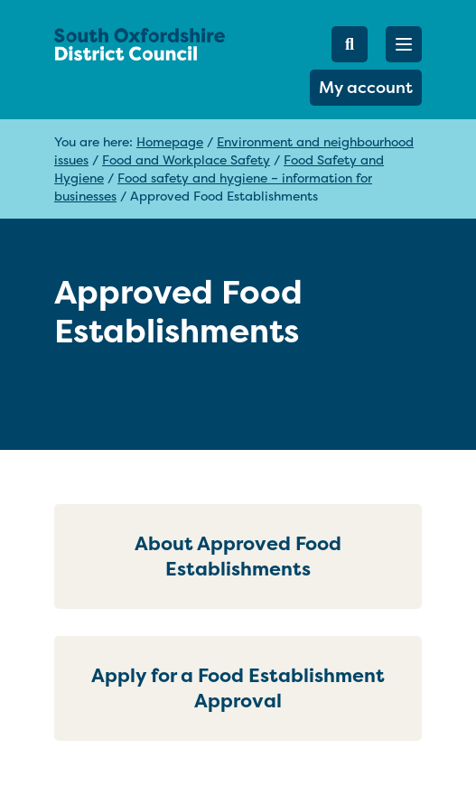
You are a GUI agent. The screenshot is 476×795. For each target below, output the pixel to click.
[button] (404, 44)
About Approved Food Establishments (238, 556)
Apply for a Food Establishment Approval (238, 688)
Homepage (169, 141)
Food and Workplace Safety (186, 159)
